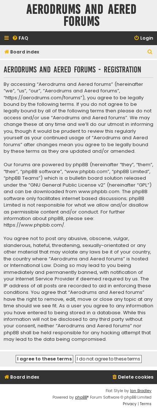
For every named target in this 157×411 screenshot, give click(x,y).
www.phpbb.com (98, 191)
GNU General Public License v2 (66, 185)
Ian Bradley (141, 391)
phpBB (81, 397)
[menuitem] (20, 38)
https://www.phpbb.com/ (34, 225)
